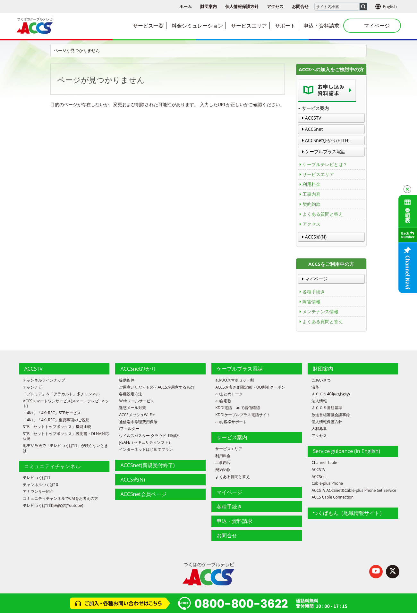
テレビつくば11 (36, 477)
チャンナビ (32, 387)
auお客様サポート (231, 421)
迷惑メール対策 (132, 407)
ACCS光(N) (314, 237)
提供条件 (126, 380)
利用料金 (311, 184)
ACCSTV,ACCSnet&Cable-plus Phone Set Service (353, 490)
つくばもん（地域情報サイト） (349, 512)
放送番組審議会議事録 (330, 414)
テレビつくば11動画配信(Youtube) (53, 505)
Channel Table (324, 462)
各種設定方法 (130, 394)
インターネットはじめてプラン (146, 449)
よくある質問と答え (322, 214)
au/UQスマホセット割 (234, 380)
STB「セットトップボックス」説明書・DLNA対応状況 (66, 436)
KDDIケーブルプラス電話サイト (242, 414)
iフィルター (129, 428)
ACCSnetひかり (138, 368)
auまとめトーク (229, 394)
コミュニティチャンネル (52, 466)
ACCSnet (312, 129)
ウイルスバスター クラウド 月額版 (149, 435)
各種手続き (313, 292)
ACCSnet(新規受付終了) (147, 465)
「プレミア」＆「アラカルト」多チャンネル (61, 394)
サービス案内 (232, 437)
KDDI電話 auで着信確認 (237, 407)
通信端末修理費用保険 (138, 421)
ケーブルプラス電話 (323, 151)
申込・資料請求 (234, 521)
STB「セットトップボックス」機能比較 (57, 426)
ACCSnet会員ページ (143, 494)
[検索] (363, 7)
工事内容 (311, 194)
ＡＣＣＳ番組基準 (326, 407)
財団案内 (208, 6)
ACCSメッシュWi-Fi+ (137, 414)
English (390, 6)
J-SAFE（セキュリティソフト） (145, 442)
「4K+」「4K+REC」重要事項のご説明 (56, 420)
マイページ (315, 279)
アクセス (275, 6)
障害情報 (311, 301)
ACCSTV (311, 118)
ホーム (185, 6)
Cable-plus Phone (327, 483)
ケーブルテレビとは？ (324, 164)
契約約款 (311, 204)
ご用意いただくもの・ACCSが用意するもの (156, 387)
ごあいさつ (321, 380)
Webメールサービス (136, 401)
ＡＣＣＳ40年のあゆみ (331, 394)
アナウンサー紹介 (38, 491)
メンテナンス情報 (320, 311)
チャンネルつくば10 (40, 484)
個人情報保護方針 (242, 6)
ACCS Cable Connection (332, 497)
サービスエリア (318, 174)
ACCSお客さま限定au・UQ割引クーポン (250, 387)
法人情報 (319, 401)
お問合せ (300, 6)
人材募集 (319, 428)
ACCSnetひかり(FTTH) (325, 140)
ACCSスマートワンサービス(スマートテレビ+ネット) (66, 403)
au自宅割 (223, 401)
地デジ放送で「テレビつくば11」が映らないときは (65, 448)
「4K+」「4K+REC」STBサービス (52, 413)
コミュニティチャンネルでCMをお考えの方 (60, 498)
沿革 (315, 387)
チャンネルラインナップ (44, 380)
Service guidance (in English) (346, 451)
